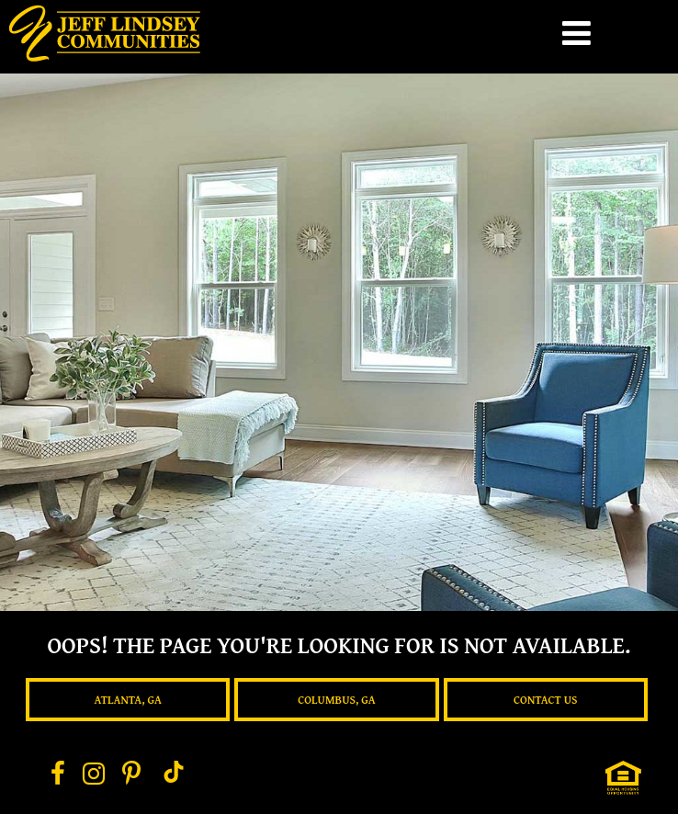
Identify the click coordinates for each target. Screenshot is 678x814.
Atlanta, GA (127, 699)
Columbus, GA (336, 699)
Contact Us (546, 699)
